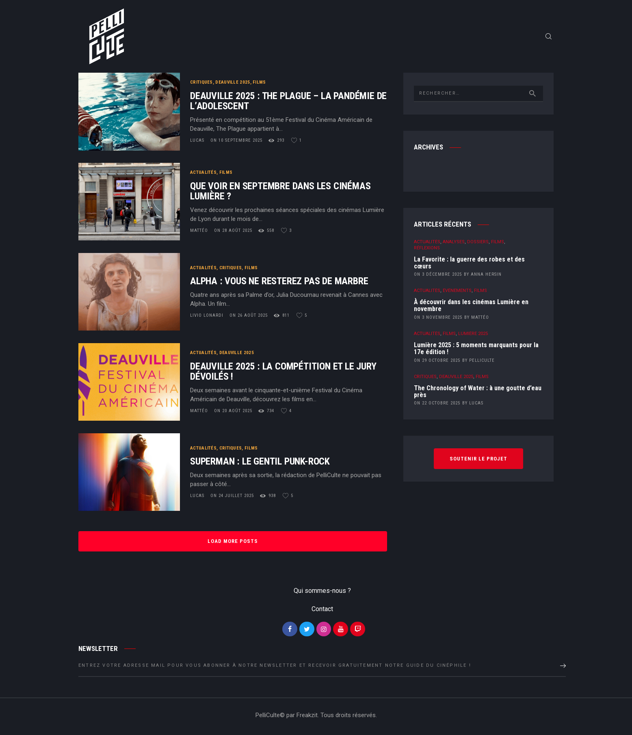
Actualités (203, 174)
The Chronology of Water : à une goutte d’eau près (477, 394)
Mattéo (200, 232)
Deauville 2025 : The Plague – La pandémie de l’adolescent (288, 103)
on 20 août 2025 (233, 412)
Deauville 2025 (232, 84)
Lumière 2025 (473, 335)
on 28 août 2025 (233, 232)
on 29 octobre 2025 (437, 362)
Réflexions (427, 250)
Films (259, 84)
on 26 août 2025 (248, 317)
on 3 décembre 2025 (438, 276)
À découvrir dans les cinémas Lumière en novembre (471, 308)
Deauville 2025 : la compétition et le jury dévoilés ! (283, 373)
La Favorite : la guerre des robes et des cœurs (469, 265)
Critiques (201, 84)
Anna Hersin (486, 276)
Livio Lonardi (207, 317)
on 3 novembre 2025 (438, 319)
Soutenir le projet (478, 460)
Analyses (454, 243)
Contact (322, 611)
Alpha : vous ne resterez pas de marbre (279, 283)
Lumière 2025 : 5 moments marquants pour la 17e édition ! (476, 351)
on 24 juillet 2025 (232, 497)
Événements (457, 292)
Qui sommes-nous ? (322, 593)
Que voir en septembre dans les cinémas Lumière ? (280, 193)
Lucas (198, 142)
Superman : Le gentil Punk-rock (260, 463)
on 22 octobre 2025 (437, 405)
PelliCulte (482, 362)
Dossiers (478, 243)
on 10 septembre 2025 (236, 142)
